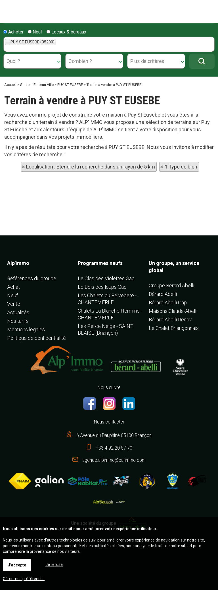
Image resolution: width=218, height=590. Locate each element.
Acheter (13, 32)
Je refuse (54, 564)
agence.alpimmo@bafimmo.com (114, 460)
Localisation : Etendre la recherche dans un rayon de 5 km (90, 167)
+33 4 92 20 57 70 (114, 448)
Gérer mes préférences (24, 578)
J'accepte (17, 565)
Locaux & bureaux (66, 32)
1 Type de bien (181, 167)
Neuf (35, 32)
